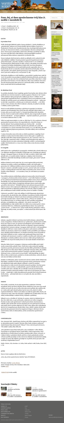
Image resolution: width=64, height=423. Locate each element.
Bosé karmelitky (5, 411)
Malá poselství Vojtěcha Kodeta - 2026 (56, 60)
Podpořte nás (55, 120)
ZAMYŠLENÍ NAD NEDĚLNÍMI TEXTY (11, 22)
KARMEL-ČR (4, 406)
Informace (59, 126)
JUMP (26, 406)
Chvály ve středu (55, 75)
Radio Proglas (28, 415)
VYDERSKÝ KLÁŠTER (5, 408)
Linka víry (27, 410)
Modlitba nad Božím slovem (14, 390)
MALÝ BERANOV (5, 417)
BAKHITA (3, 415)
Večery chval (28, 411)
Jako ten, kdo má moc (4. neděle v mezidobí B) (15, 395)
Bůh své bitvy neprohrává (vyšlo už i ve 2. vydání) (56, 91)
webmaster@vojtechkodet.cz (56, 417)
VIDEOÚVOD (5, 372)
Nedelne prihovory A (56, 34)
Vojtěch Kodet (8, 5)
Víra (26, 408)
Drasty (26, 417)
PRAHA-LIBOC (4, 410)
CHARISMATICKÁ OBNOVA (7, 413)
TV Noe (26, 413)
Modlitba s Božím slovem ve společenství (39, 390)
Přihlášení (54, 126)
